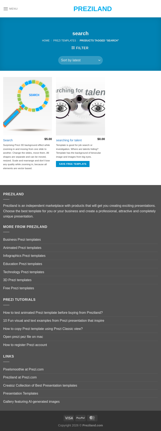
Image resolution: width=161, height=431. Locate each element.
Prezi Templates (64, 40)
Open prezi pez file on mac (23, 336)
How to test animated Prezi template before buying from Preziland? (53, 312)
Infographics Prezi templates (24, 255)
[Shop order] (80, 60)
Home (46, 40)
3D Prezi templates (17, 280)
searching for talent (69, 140)
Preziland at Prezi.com (20, 377)
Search (8, 140)
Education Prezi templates (22, 264)
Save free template (73, 164)
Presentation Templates (20, 393)
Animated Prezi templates (22, 248)
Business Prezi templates (22, 239)
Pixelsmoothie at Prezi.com (23, 369)
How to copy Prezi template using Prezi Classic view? (43, 329)
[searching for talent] (80, 106)
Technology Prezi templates (23, 272)
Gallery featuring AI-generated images (31, 401)
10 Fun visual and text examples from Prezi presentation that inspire (53, 320)
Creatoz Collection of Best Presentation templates (40, 385)
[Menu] (10, 9)
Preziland (81, 8)
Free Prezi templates (18, 288)
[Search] (27, 106)
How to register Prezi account (25, 345)
